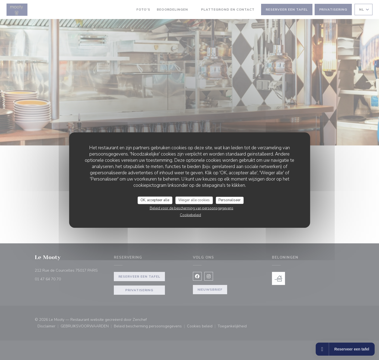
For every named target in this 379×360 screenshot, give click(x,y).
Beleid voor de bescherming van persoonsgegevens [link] (191, 208)
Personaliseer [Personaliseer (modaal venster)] (229, 200)
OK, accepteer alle (154, 200)
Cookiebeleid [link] (190, 214)
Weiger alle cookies (194, 200)
